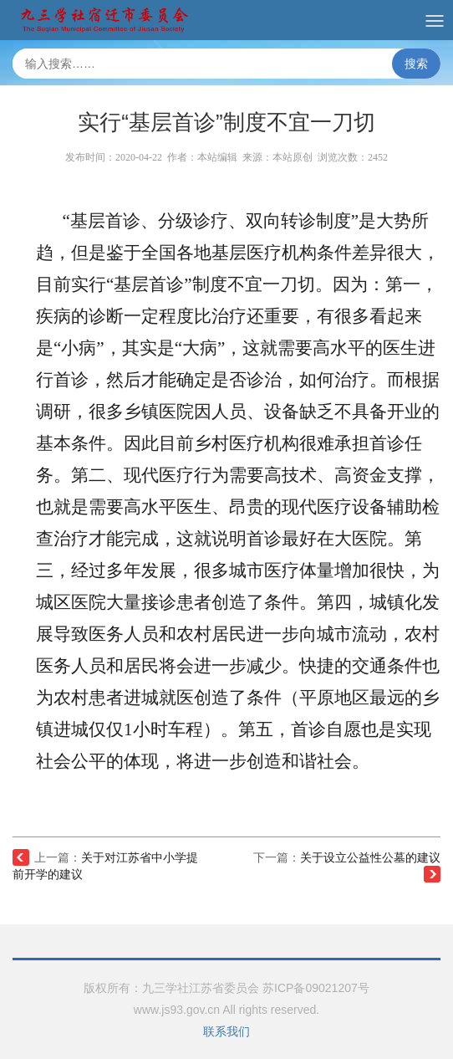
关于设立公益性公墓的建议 (370, 857)
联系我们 (226, 1031)
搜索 (416, 63)
